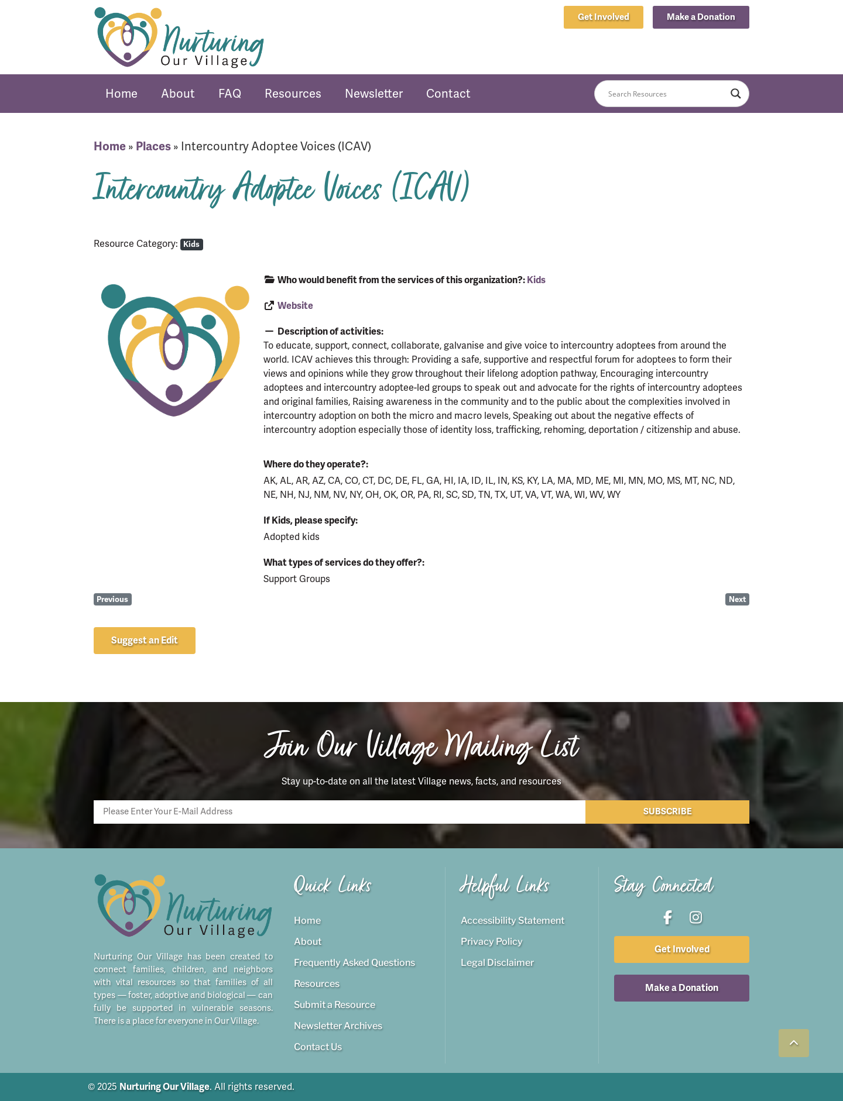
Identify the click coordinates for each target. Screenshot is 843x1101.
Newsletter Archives (338, 1025)
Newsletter (374, 93)
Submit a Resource (334, 1004)
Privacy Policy (492, 941)
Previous (112, 599)
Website (295, 306)
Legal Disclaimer (497, 962)
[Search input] (666, 93)
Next (737, 599)
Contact (448, 93)
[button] (701, 17)
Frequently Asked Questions (354, 962)
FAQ (229, 93)
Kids (191, 244)
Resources (293, 93)
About (178, 93)
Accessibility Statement (512, 920)
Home (121, 93)
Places (153, 146)
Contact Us (318, 1046)
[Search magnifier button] (736, 93)
